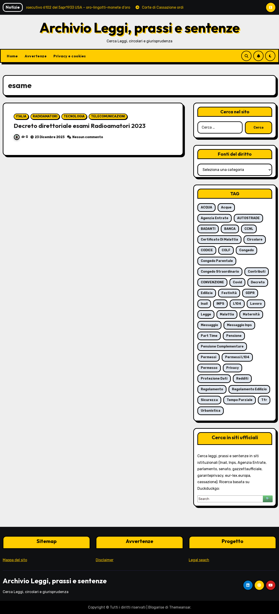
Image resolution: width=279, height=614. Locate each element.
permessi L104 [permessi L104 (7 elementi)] (237, 357)
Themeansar (179, 607)
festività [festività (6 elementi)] (229, 293)
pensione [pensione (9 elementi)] (233, 336)
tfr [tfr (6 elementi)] (264, 400)
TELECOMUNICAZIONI (108, 116)
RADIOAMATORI (45, 116)
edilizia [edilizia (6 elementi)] (207, 293)
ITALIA (21, 116)
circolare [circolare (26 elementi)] (254, 239)
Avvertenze (36, 56)
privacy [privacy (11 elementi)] (232, 368)
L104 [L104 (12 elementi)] (237, 304)
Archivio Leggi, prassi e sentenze (140, 27)
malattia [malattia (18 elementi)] (227, 314)
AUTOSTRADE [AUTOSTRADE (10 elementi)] (248, 218)
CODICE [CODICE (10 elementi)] (207, 250)
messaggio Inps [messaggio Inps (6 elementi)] (239, 325)
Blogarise (156, 607)
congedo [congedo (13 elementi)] (246, 250)
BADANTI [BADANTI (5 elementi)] (208, 229)
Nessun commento (87, 137)
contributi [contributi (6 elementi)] (256, 272)
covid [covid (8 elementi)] (237, 282)
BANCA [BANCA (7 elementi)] (230, 229)
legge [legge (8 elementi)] (206, 314)
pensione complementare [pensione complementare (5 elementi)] (222, 346)
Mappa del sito (15, 560)
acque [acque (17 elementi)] (226, 207)
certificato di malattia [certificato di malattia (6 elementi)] (219, 239)
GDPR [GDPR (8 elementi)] (250, 293)
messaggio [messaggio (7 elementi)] (209, 325)
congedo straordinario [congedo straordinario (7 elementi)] (220, 272)
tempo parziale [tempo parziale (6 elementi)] (239, 400)
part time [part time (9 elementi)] (209, 336)
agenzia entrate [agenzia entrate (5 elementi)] (214, 218)
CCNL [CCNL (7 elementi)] (248, 229)
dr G (21, 137)
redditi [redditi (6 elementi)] (242, 379)
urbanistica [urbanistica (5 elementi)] (210, 411)
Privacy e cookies (69, 56)
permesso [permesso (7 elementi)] (209, 368)
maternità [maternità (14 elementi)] (251, 314)
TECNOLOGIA (74, 116)
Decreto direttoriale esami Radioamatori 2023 (81, 125)
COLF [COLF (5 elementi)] (226, 250)
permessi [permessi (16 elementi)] (208, 357)
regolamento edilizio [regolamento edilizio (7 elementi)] (249, 389)
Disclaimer (104, 560)
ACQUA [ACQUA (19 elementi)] (206, 207)
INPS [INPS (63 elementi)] (220, 304)
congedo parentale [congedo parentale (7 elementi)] (217, 261)
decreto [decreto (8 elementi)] (258, 282)
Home (12, 56)
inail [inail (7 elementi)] (204, 304)
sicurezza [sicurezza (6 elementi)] (209, 400)
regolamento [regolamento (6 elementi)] (212, 389)
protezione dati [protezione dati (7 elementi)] (214, 379)
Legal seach (199, 560)
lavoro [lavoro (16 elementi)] (256, 304)
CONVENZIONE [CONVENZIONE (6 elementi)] (212, 282)
